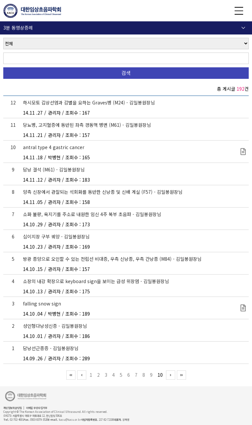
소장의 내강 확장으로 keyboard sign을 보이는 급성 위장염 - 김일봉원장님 (96, 281)
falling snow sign (42, 303)
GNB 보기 (239, 11)
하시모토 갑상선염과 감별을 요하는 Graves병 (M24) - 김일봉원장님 (89, 102)
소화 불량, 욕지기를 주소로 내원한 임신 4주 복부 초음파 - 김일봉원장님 (92, 214)
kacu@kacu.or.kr (70, 419)
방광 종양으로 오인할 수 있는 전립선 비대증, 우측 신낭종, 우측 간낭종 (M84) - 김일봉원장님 (112, 259)
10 (160, 374)
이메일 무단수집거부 (36, 408)
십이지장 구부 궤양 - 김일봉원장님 (56, 236)
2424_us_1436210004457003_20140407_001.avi (243, 308)
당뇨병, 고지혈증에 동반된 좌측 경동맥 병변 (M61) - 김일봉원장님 (87, 125)
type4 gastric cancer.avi (243, 152)
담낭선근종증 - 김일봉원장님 (50, 348)
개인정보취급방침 (12, 408)
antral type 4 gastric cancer (53, 147)
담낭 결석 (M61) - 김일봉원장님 (54, 169)
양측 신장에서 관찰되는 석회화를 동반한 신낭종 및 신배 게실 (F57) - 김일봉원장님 (102, 192)
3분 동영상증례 (18, 27)
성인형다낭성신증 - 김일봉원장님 (55, 326)
